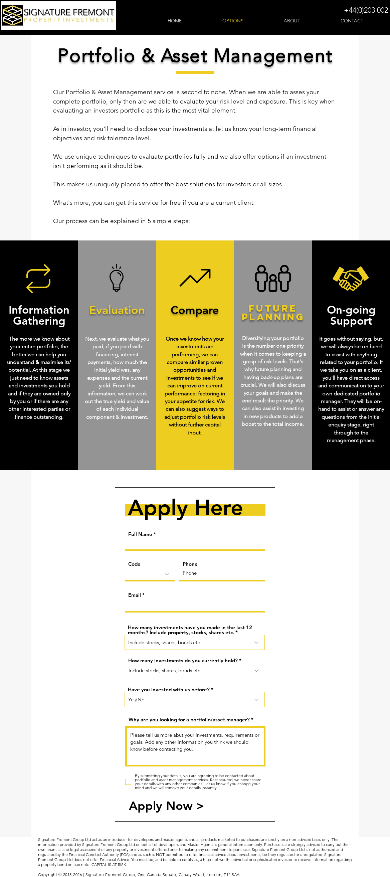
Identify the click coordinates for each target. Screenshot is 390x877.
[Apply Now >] (166, 806)
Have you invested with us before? (169, 689)
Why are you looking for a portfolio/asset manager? (189, 719)
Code (134, 563)
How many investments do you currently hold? (183, 660)
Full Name (140, 534)
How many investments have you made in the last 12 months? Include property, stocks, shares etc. (190, 630)
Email (134, 594)
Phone (190, 563)
